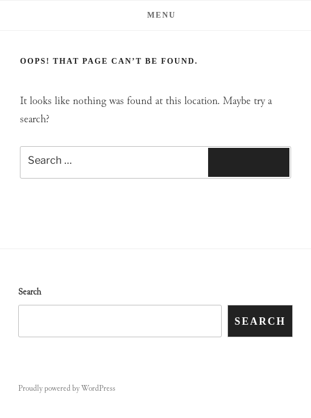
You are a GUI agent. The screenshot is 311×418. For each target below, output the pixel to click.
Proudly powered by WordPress (66, 389)
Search (29, 293)
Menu (155, 15)
